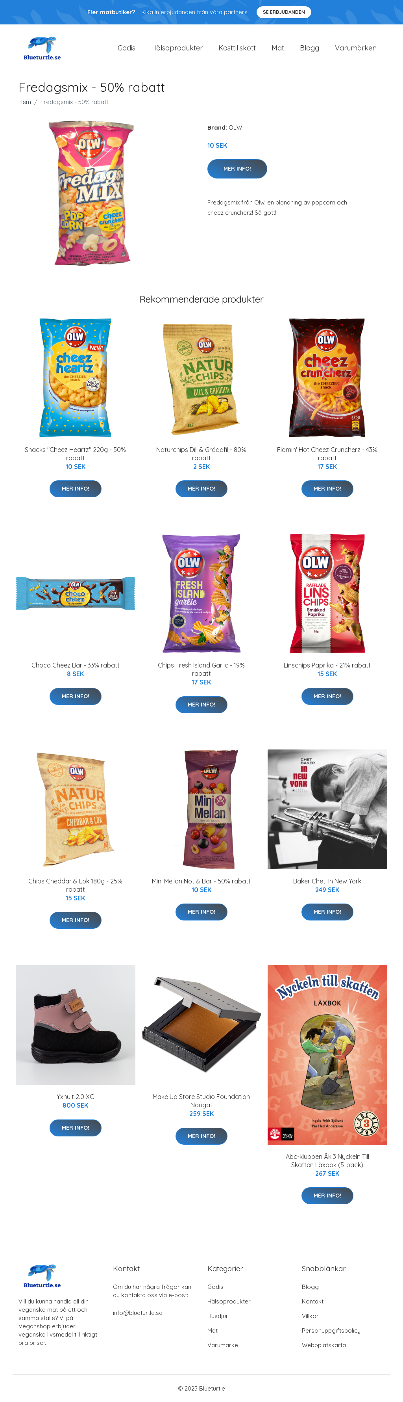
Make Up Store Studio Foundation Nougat (201, 1101)
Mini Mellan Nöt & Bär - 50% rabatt (201, 881)
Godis (126, 47)
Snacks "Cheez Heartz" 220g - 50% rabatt (75, 454)
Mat (278, 47)
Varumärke (222, 1345)
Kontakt (313, 1301)
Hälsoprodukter (177, 47)
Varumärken (356, 47)
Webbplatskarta (324, 1345)
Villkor (310, 1316)
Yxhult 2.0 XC (75, 1097)
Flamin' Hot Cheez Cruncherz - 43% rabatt (327, 454)
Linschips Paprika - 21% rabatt (327, 665)
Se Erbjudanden (284, 12)
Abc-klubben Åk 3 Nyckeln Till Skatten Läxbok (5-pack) (327, 1161)
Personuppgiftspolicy (331, 1330)
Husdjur (217, 1316)
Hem (24, 102)
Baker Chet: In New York (327, 881)
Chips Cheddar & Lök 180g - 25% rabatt (75, 885)
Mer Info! (237, 168)
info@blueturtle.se (138, 1312)
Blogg (309, 47)
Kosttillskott (237, 47)
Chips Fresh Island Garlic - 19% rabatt (201, 669)
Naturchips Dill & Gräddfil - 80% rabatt (201, 454)
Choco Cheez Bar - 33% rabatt (75, 665)
